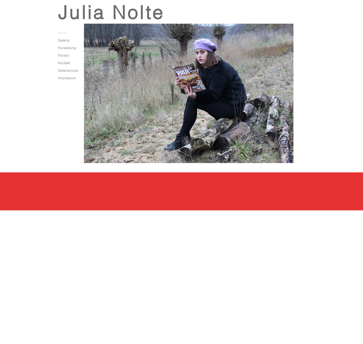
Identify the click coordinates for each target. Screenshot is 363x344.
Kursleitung (67, 48)
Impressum (67, 78)
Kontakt (64, 63)
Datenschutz (68, 70)
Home (63, 32)
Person (63, 55)
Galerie (64, 40)
